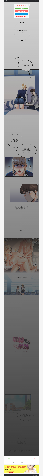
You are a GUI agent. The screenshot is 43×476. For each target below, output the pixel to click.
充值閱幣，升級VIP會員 (21, 11)
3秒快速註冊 (21, 8)
